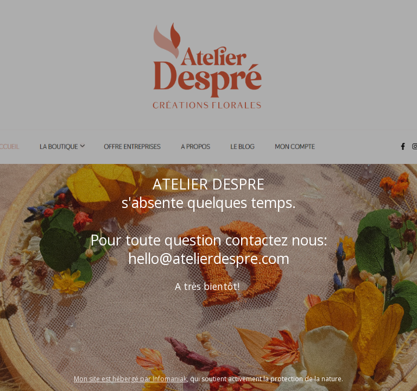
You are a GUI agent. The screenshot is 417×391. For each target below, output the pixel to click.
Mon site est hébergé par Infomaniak (130, 378)
